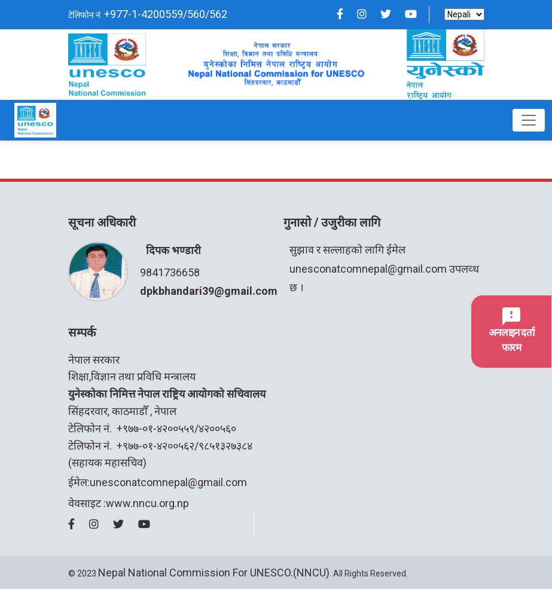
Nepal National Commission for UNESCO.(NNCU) (214, 572)
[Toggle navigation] (529, 120)
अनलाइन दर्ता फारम (511, 330)
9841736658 (170, 272)
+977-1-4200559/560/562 (165, 14)
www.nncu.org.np (147, 503)
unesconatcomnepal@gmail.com (368, 269)
